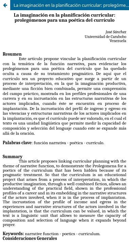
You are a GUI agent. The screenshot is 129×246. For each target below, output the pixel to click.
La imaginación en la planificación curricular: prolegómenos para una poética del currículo (71, 5)
